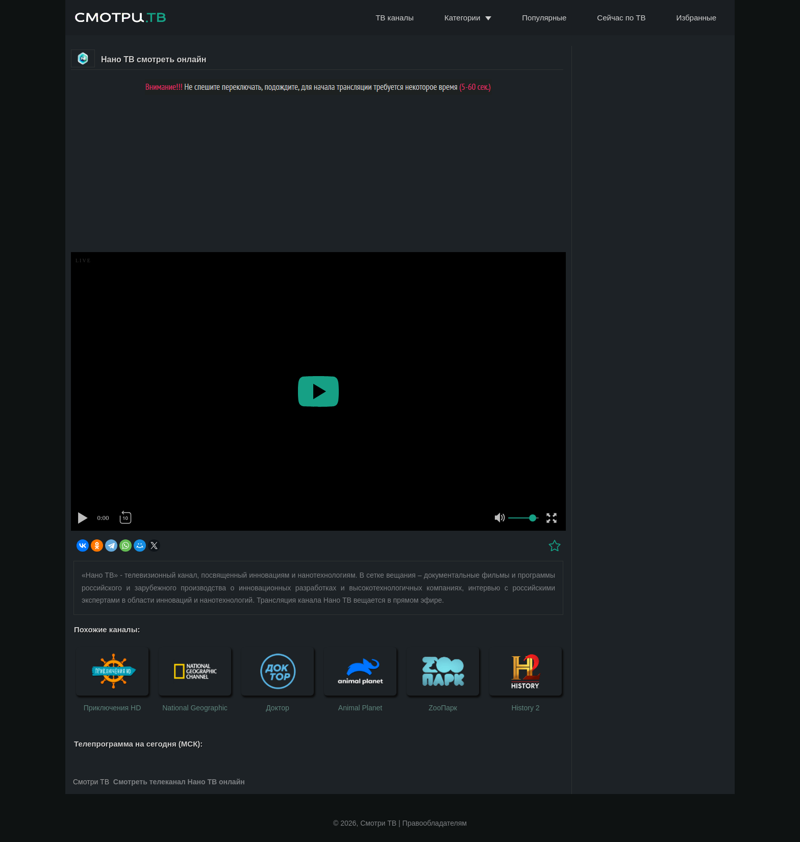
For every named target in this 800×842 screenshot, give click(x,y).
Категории (462, 17)
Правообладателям (435, 823)
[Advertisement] (318, 175)
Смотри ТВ (91, 782)
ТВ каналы (395, 17)
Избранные (696, 17)
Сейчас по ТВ (621, 17)
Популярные (544, 17)
